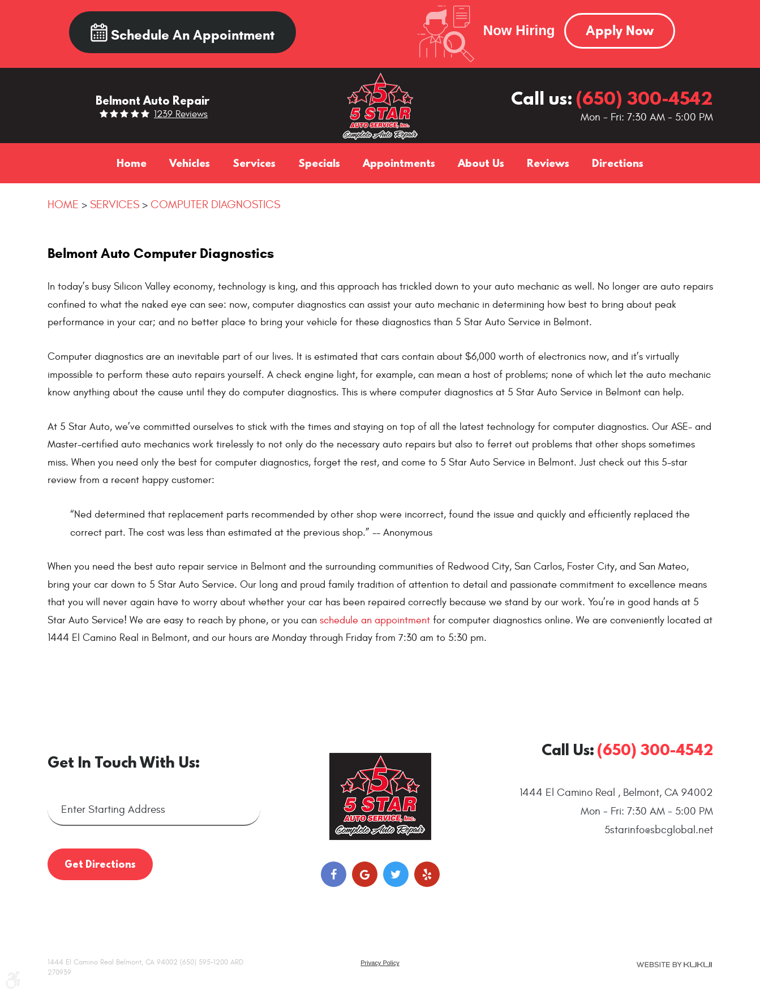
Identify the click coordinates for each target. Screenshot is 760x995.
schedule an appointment (375, 620)
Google (364, 874)
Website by (674, 964)
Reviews (548, 163)
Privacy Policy (379, 962)
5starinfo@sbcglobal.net (658, 830)
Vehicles (189, 163)
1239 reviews (181, 114)
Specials (319, 163)
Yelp (427, 874)
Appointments (399, 163)
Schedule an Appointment (182, 33)
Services (254, 163)
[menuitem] (132, 163)
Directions (617, 163)
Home (132, 163)
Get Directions (100, 864)
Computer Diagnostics (215, 204)
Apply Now (620, 30)
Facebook (333, 874)
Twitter (396, 874)
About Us (481, 163)
